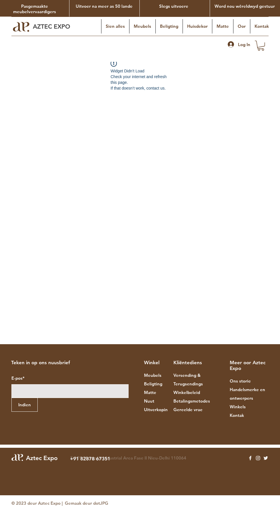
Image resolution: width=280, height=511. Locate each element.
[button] (261, 46)
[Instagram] (258, 458)
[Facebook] (250, 458)
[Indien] (24, 404)
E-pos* (18, 378)
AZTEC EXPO (52, 26)
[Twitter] (266, 458)
